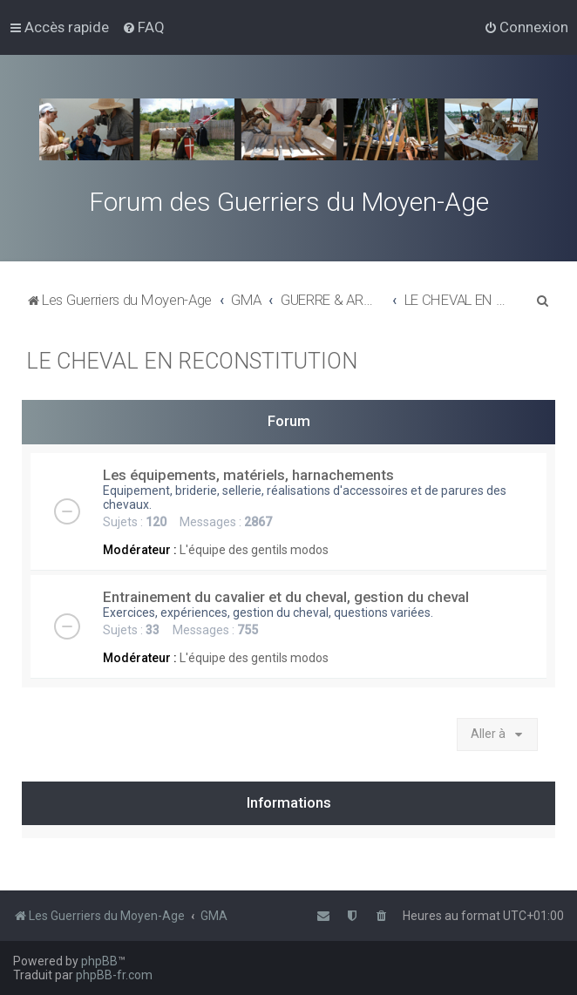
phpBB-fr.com (114, 975)
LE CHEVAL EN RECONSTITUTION (191, 361)
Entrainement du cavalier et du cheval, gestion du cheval (286, 597)
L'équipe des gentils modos (254, 550)
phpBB (99, 961)
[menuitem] (143, 27)
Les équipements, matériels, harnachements (248, 475)
